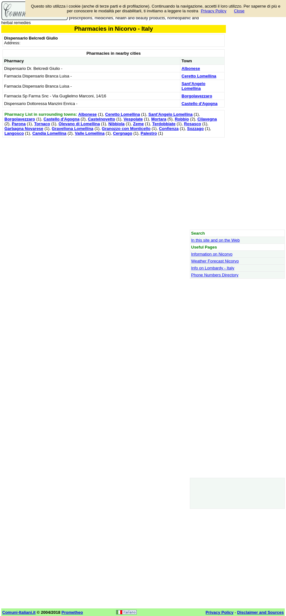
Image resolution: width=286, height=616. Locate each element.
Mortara (158, 119)
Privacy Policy (214, 11)
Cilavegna (207, 119)
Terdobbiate (163, 123)
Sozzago (195, 128)
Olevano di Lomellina (79, 123)
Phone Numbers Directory (215, 275)
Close (239, 11)
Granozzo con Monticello (126, 128)
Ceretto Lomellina (199, 76)
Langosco (14, 133)
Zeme (138, 123)
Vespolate (133, 119)
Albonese (191, 68)
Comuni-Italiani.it (18, 612)
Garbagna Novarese (23, 128)
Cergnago (122, 133)
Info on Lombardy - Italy (212, 268)
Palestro (149, 133)
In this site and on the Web (215, 240)
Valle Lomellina (90, 133)
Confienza (168, 128)
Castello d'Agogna (200, 103)
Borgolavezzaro (197, 96)
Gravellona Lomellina (73, 128)
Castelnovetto (101, 119)
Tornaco (42, 123)
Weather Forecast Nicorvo (215, 261)
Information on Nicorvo (212, 254)
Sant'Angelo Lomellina (193, 86)
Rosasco (192, 123)
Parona (19, 123)
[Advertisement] (113, 183)
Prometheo (72, 612)
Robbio (182, 119)
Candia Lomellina (49, 133)
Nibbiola (116, 123)
